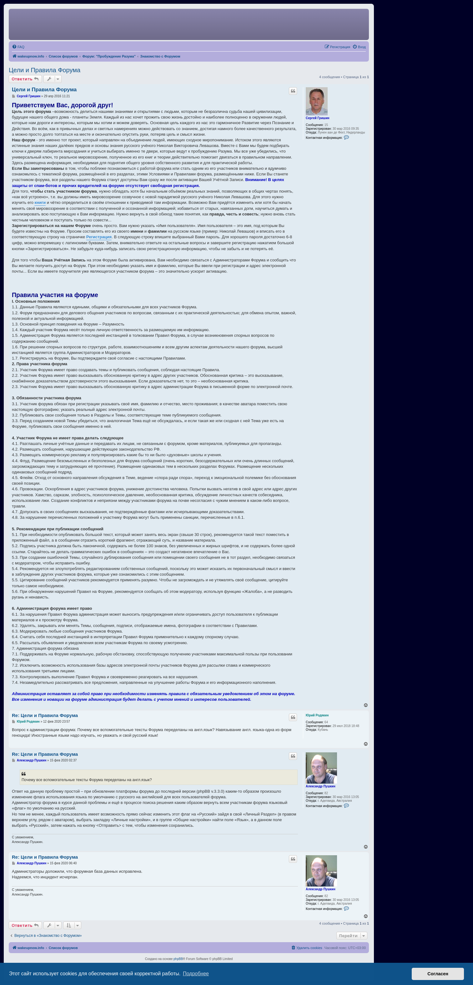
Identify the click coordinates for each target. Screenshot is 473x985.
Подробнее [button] (196, 973)
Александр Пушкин (320, 786)
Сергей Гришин (318, 118)
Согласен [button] (437, 973)
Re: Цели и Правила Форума (45, 715)
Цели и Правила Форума (44, 70)
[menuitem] (18, 47)
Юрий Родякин (317, 715)
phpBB (178, 959)
